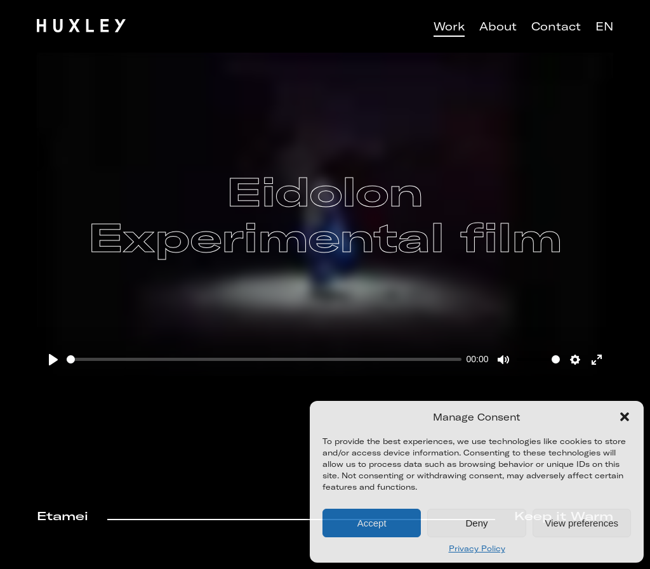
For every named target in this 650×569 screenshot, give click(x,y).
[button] (624, 416)
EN (604, 26)
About (498, 26)
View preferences (582, 523)
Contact (556, 26)
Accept (372, 523)
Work (449, 26)
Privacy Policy (477, 548)
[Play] (53, 360)
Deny (476, 523)
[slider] (264, 359)
